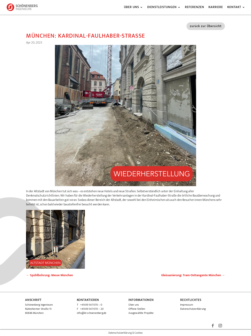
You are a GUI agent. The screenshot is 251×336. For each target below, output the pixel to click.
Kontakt (234, 8)
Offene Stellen (136, 309)
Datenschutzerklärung (193, 309)
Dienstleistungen (162, 8)
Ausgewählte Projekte (141, 313)
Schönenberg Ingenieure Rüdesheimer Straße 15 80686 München (39, 308)
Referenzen (194, 8)
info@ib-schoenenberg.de (91, 313)
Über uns (131, 8)
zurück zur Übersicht (206, 26)
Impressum (186, 304)
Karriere (215, 8)
